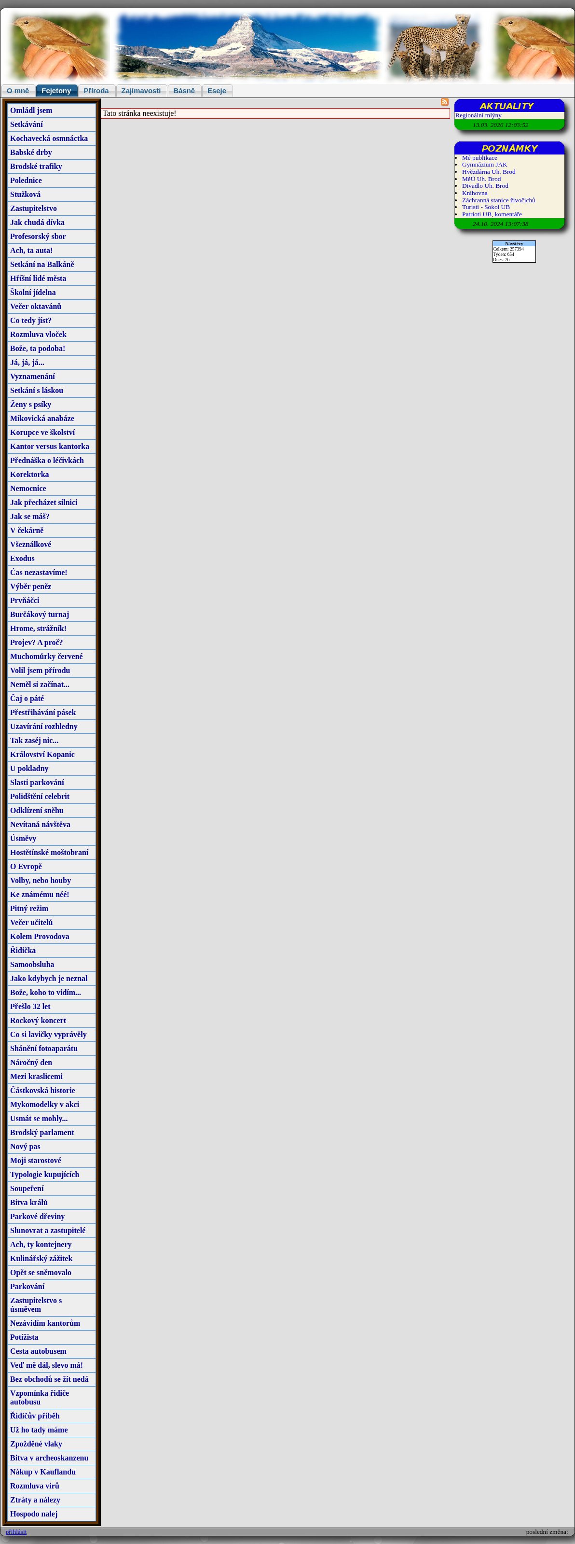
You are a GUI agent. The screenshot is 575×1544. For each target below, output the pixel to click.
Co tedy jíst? (31, 320)
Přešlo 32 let (30, 1006)
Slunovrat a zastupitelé (47, 1230)
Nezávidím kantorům (45, 1323)
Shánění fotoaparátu (44, 1048)
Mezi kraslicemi (36, 1076)
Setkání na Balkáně (42, 264)
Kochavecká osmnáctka (49, 138)
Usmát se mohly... (39, 1118)
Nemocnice (28, 488)
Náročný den (31, 1062)
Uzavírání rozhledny (44, 726)
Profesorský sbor (38, 236)
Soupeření (26, 1188)
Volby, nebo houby (40, 880)
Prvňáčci (24, 600)
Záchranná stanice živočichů (498, 200)
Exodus (22, 558)
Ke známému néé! (39, 894)
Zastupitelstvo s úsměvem (36, 1304)
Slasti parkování (37, 782)
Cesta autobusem (38, 1351)
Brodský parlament (42, 1132)
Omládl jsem (31, 110)
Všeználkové (30, 544)
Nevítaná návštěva (40, 824)
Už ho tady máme (39, 1430)
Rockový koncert (38, 1020)
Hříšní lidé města (38, 278)
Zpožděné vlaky (36, 1444)
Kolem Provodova (39, 936)
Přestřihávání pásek (43, 712)
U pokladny (29, 768)
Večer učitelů (31, 922)
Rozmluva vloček (38, 334)
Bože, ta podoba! (37, 348)
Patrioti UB (477, 214)
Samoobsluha (32, 964)
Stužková (25, 194)
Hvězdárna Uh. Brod (489, 171)
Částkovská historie (42, 1090)
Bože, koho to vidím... (45, 992)
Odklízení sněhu (37, 810)
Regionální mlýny (478, 115)
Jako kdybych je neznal (48, 978)
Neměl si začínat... (39, 684)
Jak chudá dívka (37, 222)
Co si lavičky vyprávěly (48, 1034)
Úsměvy (23, 838)
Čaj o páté (27, 698)
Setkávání (26, 124)
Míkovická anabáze (42, 418)
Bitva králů (29, 1202)
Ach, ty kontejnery (41, 1244)
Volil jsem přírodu (40, 670)
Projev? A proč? (36, 642)
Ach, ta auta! (31, 250)
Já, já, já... (27, 362)
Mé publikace (479, 157)
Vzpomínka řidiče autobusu (39, 1397)
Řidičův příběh (35, 1416)
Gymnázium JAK (484, 164)
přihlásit (16, 1531)
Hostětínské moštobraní (49, 852)
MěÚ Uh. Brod (481, 178)
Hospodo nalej (33, 1514)
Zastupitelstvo (33, 208)
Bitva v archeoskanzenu (49, 1458)
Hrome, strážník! (38, 628)
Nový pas (25, 1146)
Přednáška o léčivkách (47, 460)
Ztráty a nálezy (35, 1500)
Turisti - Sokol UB (486, 207)
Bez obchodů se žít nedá (49, 1379)
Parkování (27, 1286)
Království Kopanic (42, 754)
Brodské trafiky (36, 166)
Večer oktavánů (35, 306)
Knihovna (475, 193)
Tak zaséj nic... (34, 740)
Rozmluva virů (34, 1486)
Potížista (24, 1337)
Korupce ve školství (42, 432)
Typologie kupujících (44, 1174)
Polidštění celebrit (39, 796)
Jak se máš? (30, 516)
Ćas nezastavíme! (39, 572)
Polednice (26, 180)
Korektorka (29, 474)
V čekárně (26, 530)
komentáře (508, 214)
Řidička (23, 950)
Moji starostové (35, 1160)
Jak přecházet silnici (44, 502)
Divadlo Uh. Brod (485, 185)
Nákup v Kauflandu (43, 1472)
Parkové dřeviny (37, 1216)
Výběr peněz (30, 586)
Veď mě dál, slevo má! (46, 1365)
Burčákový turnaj (39, 614)
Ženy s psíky (30, 404)
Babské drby (31, 152)
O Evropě (26, 866)
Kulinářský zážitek (41, 1258)
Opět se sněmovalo (40, 1272)
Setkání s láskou (36, 390)
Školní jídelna (33, 292)
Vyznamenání (32, 376)
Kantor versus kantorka (49, 446)
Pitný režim (29, 908)
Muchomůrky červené (46, 656)
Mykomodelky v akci (44, 1104)
